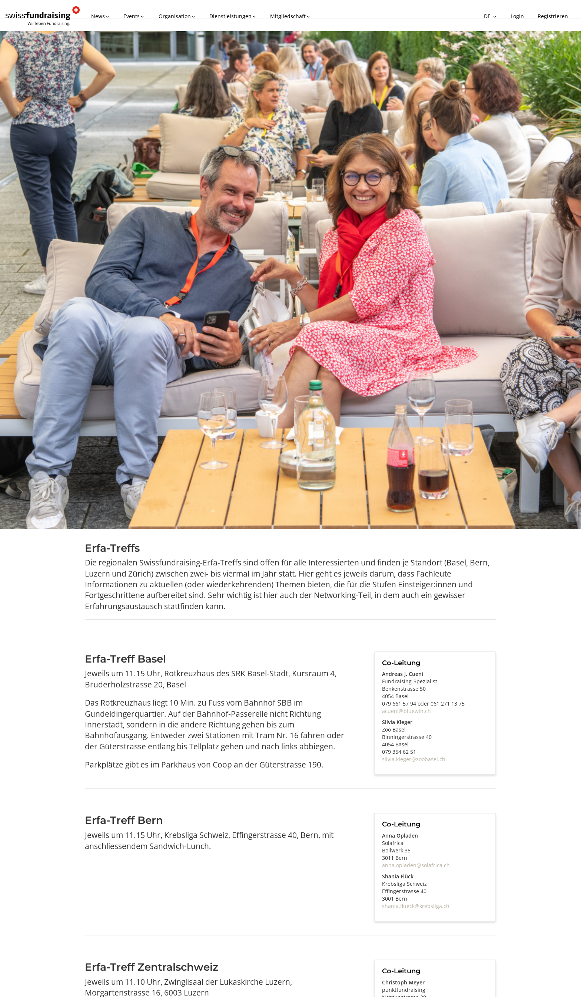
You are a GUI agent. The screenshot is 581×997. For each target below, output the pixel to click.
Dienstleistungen (225, 15)
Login (521, 15)
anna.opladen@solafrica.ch (416, 865)
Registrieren (555, 15)
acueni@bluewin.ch (406, 710)
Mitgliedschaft (280, 15)
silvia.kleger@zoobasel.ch (413, 759)
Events (131, 15)
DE (497, 15)
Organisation (172, 15)
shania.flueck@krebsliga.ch (415, 905)
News (100, 15)
